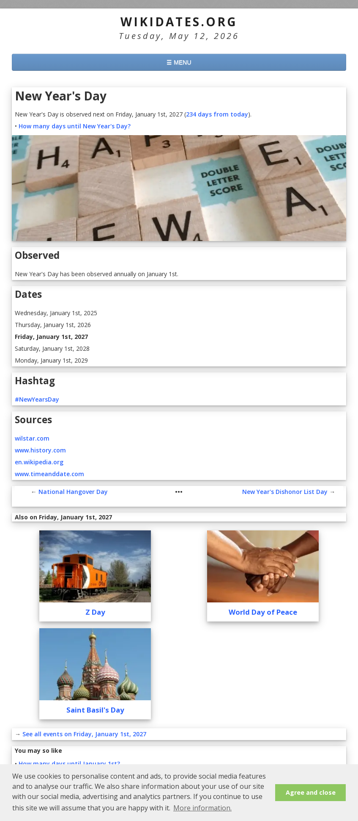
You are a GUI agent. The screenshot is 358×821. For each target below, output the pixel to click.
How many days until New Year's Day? (75, 126)
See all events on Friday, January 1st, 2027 (84, 734)
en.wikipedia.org (39, 462)
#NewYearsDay (37, 399)
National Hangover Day (73, 492)
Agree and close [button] (311, 792)
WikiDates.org (179, 22)
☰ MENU (179, 62)
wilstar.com (32, 438)
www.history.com (40, 450)
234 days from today (217, 114)
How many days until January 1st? (69, 764)
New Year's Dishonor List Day (285, 492)
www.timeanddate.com (49, 474)
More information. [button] (202, 808)
